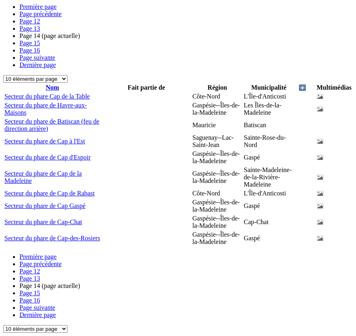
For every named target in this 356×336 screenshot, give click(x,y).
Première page (38, 6)
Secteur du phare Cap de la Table (47, 96)
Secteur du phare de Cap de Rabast (49, 193)
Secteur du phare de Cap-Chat (43, 221)
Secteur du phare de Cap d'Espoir (47, 157)
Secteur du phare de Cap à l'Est (44, 141)
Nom (52, 87)
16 (29, 50)
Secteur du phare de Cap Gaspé (44, 205)
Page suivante (37, 57)
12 (29, 21)
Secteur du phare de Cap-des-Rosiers (52, 238)
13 (29, 28)
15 (29, 43)
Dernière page (37, 64)
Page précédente (40, 13)
